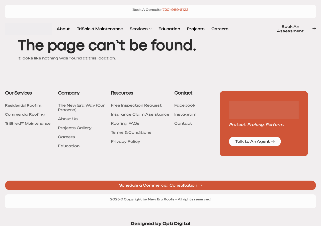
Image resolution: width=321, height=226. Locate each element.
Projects (196, 29)
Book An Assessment (296, 28)
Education (169, 29)
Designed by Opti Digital (160, 223)
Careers (219, 29)
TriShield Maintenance (100, 29)
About (63, 29)
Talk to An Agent (255, 141)
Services (141, 29)
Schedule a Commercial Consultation (160, 185)
